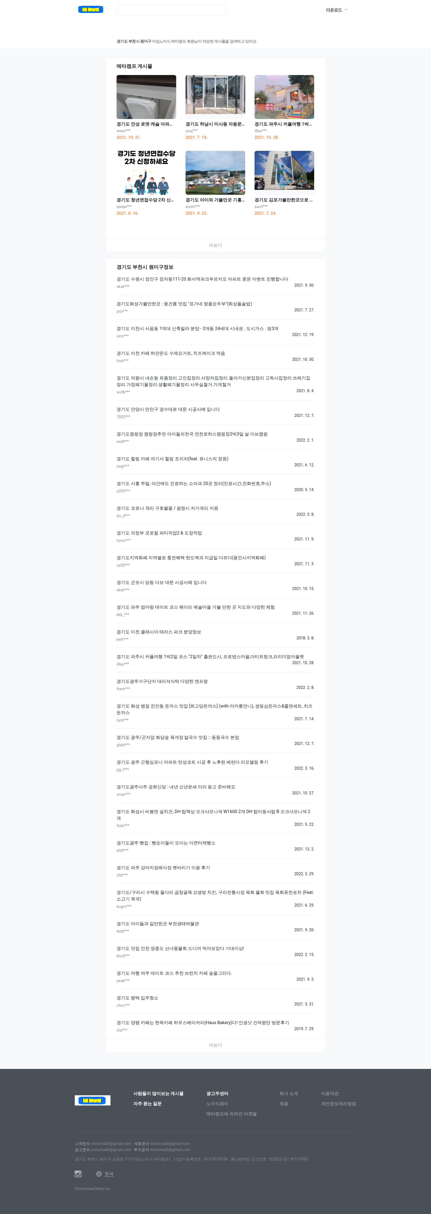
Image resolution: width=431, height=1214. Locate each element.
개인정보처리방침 (338, 1103)
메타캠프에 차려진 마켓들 (231, 1113)
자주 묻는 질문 (147, 1103)
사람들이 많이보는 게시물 (158, 1093)
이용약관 (330, 1093)
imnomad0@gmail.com (111, 1143)
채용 (284, 1103)
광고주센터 (217, 1093)
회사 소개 (289, 1093)
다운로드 (337, 10)
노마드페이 (217, 1103)
